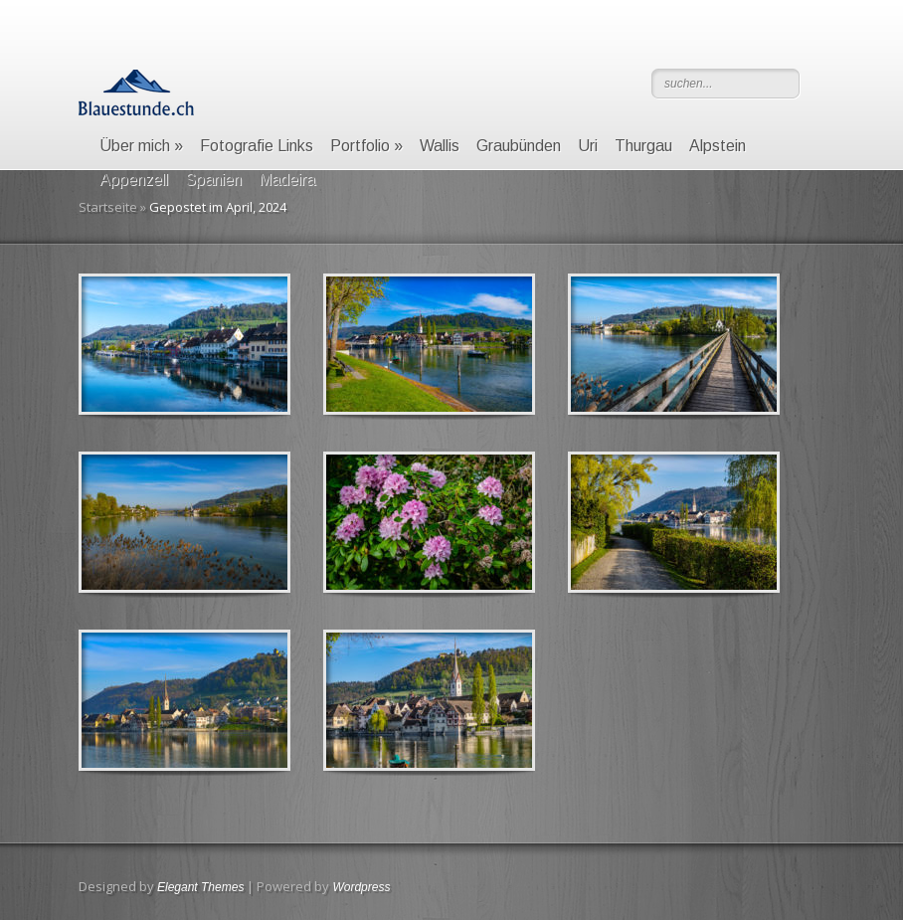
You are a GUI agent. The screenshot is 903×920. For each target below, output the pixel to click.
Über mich (141, 145)
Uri (588, 145)
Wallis (439, 145)
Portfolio (366, 145)
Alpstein (717, 145)
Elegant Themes (200, 887)
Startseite (108, 207)
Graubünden (518, 145)
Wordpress (361, 887)
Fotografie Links (256, 145)
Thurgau (643, 145)
